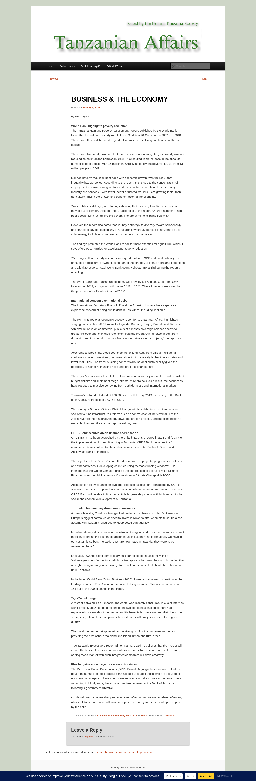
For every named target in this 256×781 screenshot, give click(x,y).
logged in (89, 736)
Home (50, 66)
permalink (169, 715)
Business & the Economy (111, 715)
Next (206, 79)
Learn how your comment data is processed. (125, 752)
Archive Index (67, 66)
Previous (52, 79)
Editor (144, 715)
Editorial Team (115, 66)
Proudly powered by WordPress (127, 767)
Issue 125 (131, 715)
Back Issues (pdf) (90, 66)
